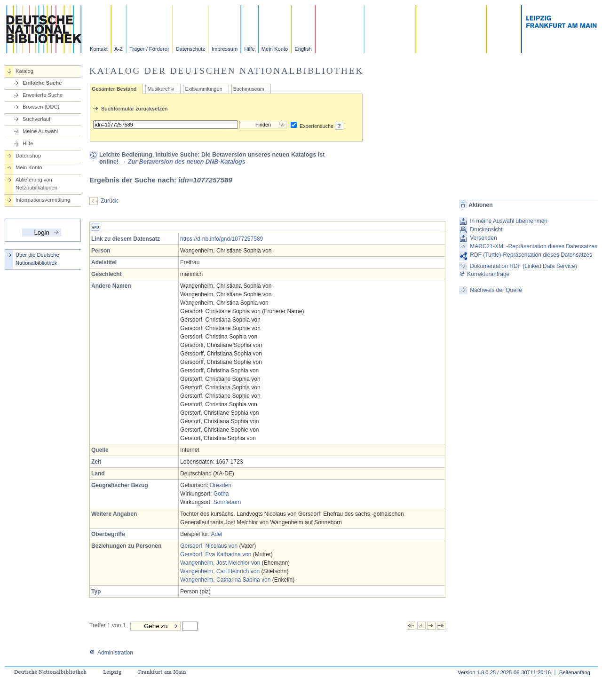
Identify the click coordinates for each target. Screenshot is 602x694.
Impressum (225, 49)
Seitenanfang (574, 672)
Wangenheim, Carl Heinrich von (220, 571)
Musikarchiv (160, 89)
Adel (216, 534)
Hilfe (249, 49)
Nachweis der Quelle (496, 290)
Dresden (220, 485)
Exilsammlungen (203, 89)
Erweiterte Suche (43, 95)
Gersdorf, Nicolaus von (209, 546)
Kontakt (99, 49)
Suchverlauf (36, 119)
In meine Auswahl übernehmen (508, 221)
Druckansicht (486, 229)
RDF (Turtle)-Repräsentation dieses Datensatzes (531, 255)
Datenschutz (190, 49)
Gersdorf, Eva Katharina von (215, 554)
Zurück (109, 200)
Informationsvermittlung (43, 200)
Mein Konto (274, 49)
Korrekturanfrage (484, 274)
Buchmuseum (248, 89)
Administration (111, 652)
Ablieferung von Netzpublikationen (36, 183)
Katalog (24, 71)
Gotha (221, 493)
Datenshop (28, 155)
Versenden (483, 238)
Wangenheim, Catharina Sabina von (225, 579)
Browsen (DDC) (41, 107)
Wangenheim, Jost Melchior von (220, 563)
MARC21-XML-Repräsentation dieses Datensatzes (533, 246)
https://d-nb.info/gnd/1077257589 (221, 239)
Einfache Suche (42, 83)
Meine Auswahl (40, 131)
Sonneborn (227, 502)
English (303, 49)
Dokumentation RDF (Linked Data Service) (523, 266)
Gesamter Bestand (114, 89)
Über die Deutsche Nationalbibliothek (37, 259)
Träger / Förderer (149, 49)
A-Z (118, 49)
